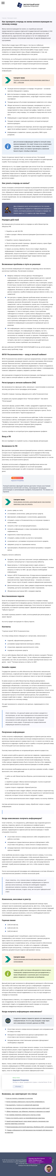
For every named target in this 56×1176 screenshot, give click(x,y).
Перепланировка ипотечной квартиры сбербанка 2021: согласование (30, 1127)
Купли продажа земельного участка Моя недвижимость (25, 1102)
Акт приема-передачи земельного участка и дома (23, 1115)
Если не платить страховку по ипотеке (19, 1098)
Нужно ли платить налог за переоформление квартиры (25, 1118)
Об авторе (18, 1086)
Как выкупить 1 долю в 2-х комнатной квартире (22, 1105)
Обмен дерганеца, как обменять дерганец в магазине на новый (28, 1111)
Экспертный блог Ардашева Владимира (28, 5)
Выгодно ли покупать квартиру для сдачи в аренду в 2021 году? (28, 1108)
